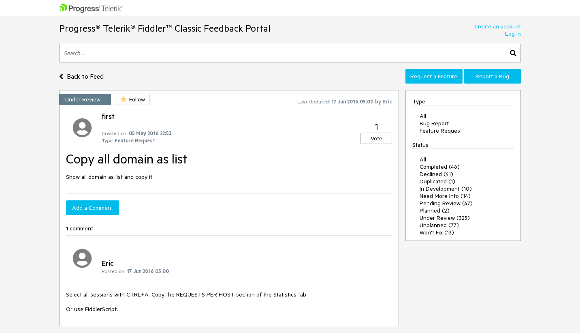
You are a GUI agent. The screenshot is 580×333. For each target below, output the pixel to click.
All (423, 116)
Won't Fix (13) (437, 232)
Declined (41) (436, 174)
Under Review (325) (445, 217)
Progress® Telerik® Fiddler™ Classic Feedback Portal (165, 28)
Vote (376, 138)
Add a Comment (92, 207)
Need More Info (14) (445, 196)
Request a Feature (433, 76)
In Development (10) (446, 188)
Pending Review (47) (446, 203)
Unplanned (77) (439, 225)
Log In (513, 33)
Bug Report (434, 123)
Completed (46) (440, 166)
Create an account (497, 26)
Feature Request (441, 130)
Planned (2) (435, 210)
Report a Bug (492, 76)
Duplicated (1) (437, 181)
